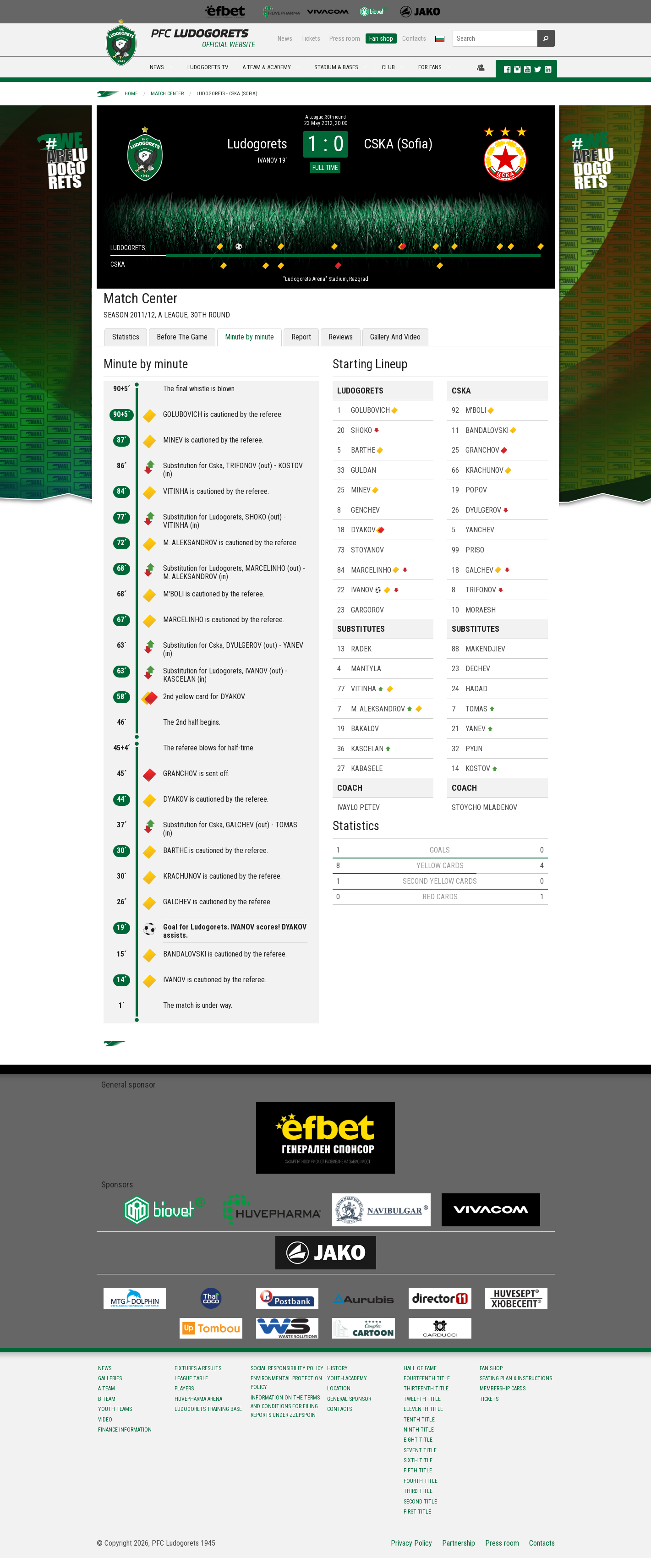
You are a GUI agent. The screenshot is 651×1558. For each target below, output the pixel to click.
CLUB (388, 67)
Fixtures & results (198, 1368)
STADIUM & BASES (336, 67)
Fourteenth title (427, 1378)
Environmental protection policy (286, 1382)
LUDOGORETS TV (207, 67)
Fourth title (421, 1481)
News (285, 38)
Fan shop (381, 38)
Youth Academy (347, 1378)
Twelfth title (422, 1399)
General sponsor (349, 1399)
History (337, 1368)
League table (191, 1378)
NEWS (157, 67)
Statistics (125, 337)
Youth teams (115, 1409)
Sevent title (420, 1450)
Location (338, 1388)
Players (184, 1388)
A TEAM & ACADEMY (266, 67)
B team (106, 1399)
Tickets (310, 38)
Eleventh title (423, 1409)
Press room (344, 38)
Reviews (340, 337)
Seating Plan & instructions (516, 1378)
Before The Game (182, 337)
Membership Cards (502, 1388)
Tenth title (419, 1419)
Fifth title (418, 1470)
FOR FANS (430, 67)
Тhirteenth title (426, 1388)
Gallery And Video (395, 337)
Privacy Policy (411, 1543)
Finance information (125, 1430)
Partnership (458, 1543)
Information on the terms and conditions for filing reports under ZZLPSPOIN (285, 1406)
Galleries (110, 1378)
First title (417, 1512)
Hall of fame (420, 1368)
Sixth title (418, 1460)
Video (105, 1419)
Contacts (414, 38)
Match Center (167, 93)
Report (301, 337)
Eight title (418, 1440)
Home (131, 93)
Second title (420, 1501)
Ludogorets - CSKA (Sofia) (227, 93)
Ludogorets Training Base (208, 1409)
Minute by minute (249, 337)
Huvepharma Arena (198, 1399)
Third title (418, 1491)
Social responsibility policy (287, 1368)
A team (106, 1388)
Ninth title (419, 1430)
